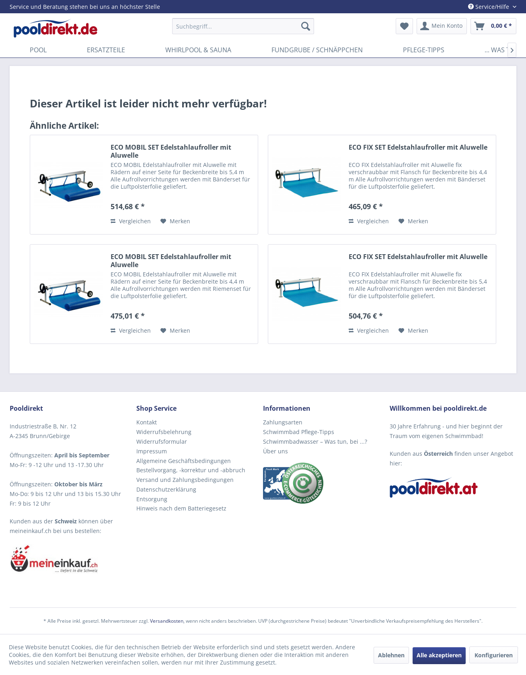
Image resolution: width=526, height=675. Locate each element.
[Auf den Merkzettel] (175, 221)
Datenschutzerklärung (166, 489)
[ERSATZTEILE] (106, 50)
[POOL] (38, 50)
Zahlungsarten (282, 422)
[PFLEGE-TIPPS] (423, 50)
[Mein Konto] (442, 26)
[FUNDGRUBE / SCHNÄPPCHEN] (317, 50)
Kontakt (146, 422)
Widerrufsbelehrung (163, 432)
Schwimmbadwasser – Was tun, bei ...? (315, 441)
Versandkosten (166, 620)
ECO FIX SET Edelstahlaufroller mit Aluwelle (418, 147)
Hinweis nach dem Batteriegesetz (181, 508)
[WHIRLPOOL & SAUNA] (198, 50)
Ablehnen (391, 655)
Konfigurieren (494, 655)
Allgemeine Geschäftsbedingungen (183, 461)
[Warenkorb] (493, 26)
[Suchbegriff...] (243, 26)
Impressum (151, 451)
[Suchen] (305, 26)
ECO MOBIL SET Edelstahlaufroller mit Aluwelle (171, 151)
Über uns (275, 451)
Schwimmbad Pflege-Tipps (298, 432)
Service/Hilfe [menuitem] (489, 6)
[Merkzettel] (404, 26)
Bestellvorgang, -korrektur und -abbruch (190, 470)
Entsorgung (151, 499)
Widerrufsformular (161, 441)
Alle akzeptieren (439, 655)
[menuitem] (243, 26)
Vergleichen (131, 221)
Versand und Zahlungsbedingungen (185, 480)
